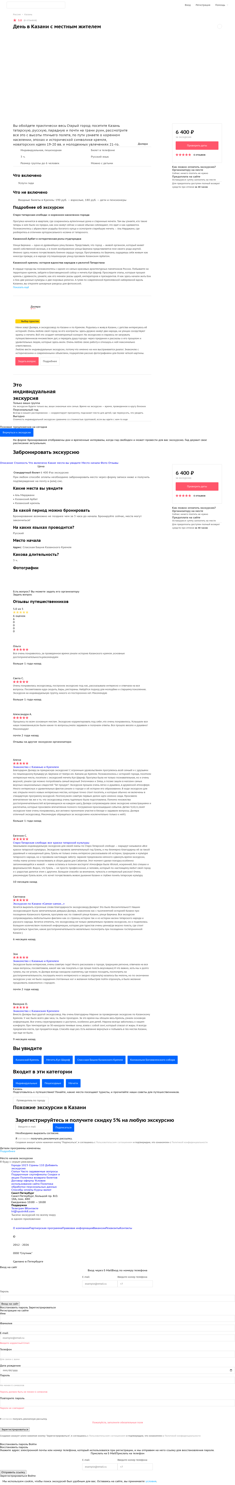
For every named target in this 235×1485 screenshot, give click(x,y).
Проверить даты (197, 145)
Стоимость (21, 462)
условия (151, 1481)
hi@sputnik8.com (23, 1211)
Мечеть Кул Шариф (61, 1060)
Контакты (126, 1228)
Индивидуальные (27, 1083)
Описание (7, 462)
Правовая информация (77, 1228)
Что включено (38, 462)
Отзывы (113, 462)
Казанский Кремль (28, 1060)
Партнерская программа (45, 1228)
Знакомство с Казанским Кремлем (36, 1011)
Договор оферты (22, 1180)
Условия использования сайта (28, 1182)
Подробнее (52, 361)
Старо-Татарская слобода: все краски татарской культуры (51, 842)
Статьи (15, 1171)
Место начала (91, 462)
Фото (104, 462)
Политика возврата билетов (38, 1177)
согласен (24, 1138)
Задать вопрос (27, 361)
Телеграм (18, 1208)
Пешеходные (55, 1083)
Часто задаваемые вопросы (39, 1171)
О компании (21, 1228)
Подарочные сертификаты (29, 1174)
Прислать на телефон (130, 1453)
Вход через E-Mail (100, 1270)
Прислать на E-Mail (103, 1453)
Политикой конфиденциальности (190, 1142)
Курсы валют (42, 1189)
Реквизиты (113, 1228)
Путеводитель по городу (31, 1100)
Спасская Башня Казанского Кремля (105, 1060)
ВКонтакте (31, 1208)
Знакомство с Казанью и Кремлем (36, 767)
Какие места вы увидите (65, 462)
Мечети (77, 1083)
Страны (37, 1165)
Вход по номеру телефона (129, 1270)
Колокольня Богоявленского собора (161, 1060)
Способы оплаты (22, 1189)
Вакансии (99, 1228)
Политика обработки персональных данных (34, 1185)
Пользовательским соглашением (114, 1142)
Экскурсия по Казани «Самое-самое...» (39, 903)
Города (20, 1165)
